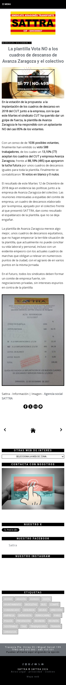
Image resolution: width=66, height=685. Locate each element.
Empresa (9, 615)
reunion (39, 620)
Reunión (53, 620)
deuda (42, 609)
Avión (46, 599)
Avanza (34, 599)
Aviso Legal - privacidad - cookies (33, 672)
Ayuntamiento (12, 604)
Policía (8, 620)
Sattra (13, 545)
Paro (57, 615)
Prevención (23, 620)
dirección (56, 609)
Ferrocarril (43, 615)
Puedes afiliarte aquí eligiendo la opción (33, 652)
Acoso (8, 599)
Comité (54, 604)
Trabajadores (38, 626)
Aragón (21, 599)
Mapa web (33, 676)
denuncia (29, 609)
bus (43, 604)
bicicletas (31, 604)
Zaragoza (10, 631)
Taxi (23, 626)
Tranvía (55, 626)
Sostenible (10, 626)
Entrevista (25, 615)
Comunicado (11, 609)
